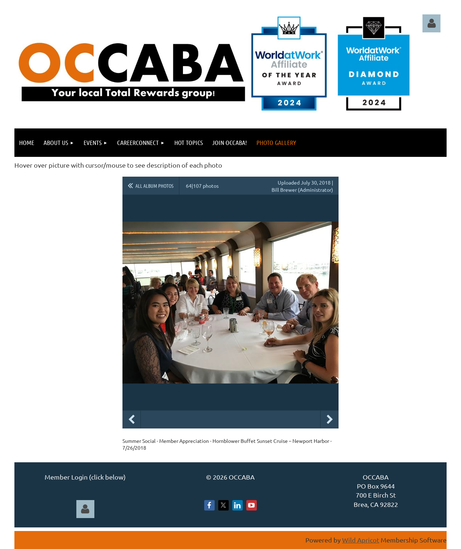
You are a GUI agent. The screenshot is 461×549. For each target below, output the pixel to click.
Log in (431, 23)
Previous (131, 419)
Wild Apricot (360, 540)
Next (330, 419)
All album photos (154, 185)
